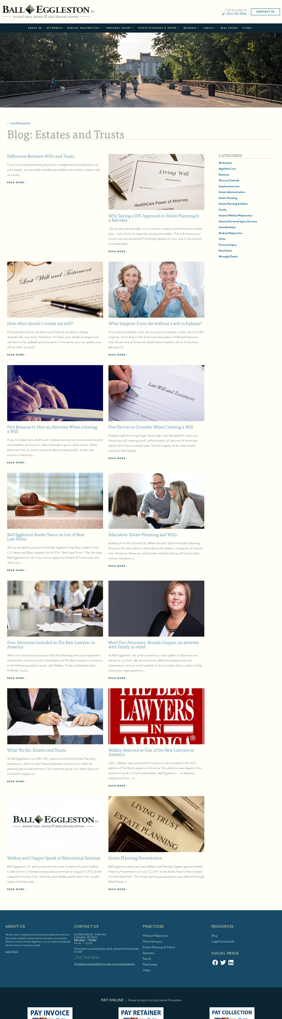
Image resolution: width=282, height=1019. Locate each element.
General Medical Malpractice (225, 215)
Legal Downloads (212, 900)
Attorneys (55, 28)
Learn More (33, 914)
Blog (204, 894)
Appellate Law (216, 168)
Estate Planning (217, 198)
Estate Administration (221, 192)
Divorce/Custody (218, 180)
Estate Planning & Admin (157, 28)
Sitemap (250, 1017)
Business (190, 28)
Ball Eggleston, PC (70, 12)
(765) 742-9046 (213, 13)
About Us (35, 28)
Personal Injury (118, 28)
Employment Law (218, 186)
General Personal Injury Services (227, 221)
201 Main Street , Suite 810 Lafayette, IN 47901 (101, 894)
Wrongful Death (217, 256)
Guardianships (216, 227)
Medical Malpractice (83, 28)
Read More (38, 182)
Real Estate (229, 28)
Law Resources (39, 123)
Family (208, 28)
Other (246, 28)
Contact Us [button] (244, 11)
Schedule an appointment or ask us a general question (110, 924)
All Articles (214, 163)
